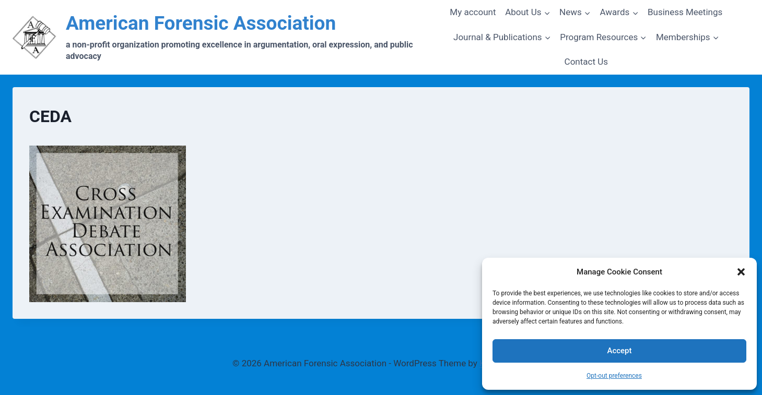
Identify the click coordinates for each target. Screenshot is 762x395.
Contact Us (586, 61)
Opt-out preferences (614, 375)
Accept (619, 350)
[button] (741, 272)
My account (473, 12)
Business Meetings (685, 12)
